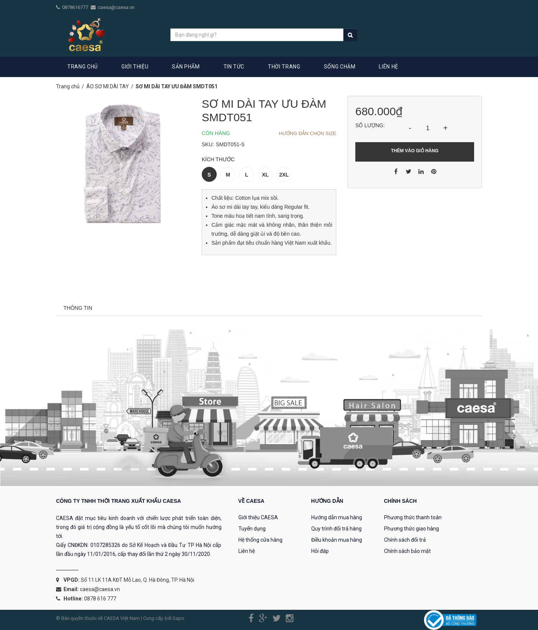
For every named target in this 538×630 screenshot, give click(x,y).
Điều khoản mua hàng (336, 540)
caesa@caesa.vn (116, 7)
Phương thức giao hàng (411, 529)
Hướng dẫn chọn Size (307, 133)
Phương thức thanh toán (413, 517)
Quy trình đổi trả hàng (336, 529)
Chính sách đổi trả (405, 540)
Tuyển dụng (252, 529)
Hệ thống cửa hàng (260, 540)
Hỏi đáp (320, 551)
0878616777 (75, 7)
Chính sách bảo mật (407, 551)
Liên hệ (246, 551)
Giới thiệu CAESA (258, 517)
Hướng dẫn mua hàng (336, 517)
